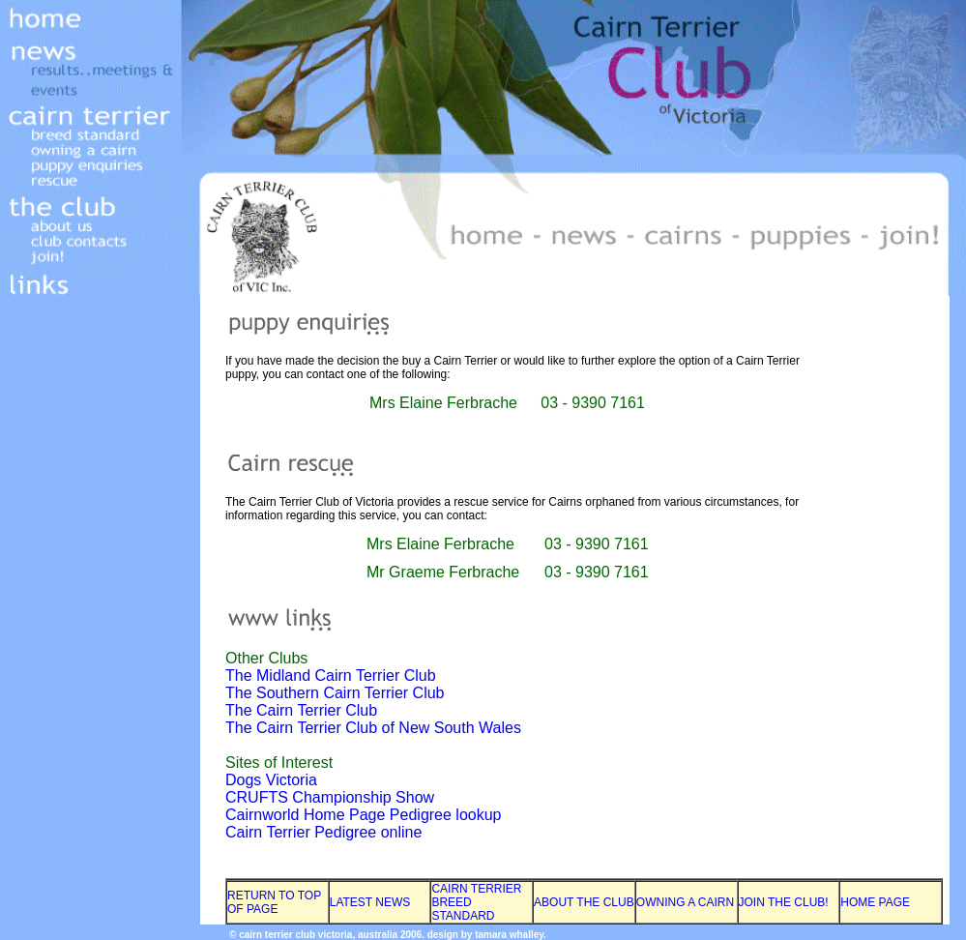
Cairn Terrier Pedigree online (323, 832)
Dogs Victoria (271, 780)
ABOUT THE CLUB (584, 902)
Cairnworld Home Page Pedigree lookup (363, 815)
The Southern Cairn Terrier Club (334, 693)
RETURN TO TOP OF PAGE (274, 902)
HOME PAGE (875, 902)
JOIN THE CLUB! (784, 902)
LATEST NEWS (370, 902)
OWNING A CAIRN (685, 902)
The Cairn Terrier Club (301, 710)
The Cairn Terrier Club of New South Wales (373, 728)
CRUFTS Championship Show (329, 797)
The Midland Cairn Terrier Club (330, 675)
